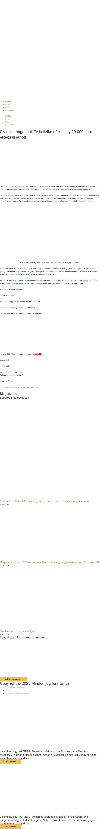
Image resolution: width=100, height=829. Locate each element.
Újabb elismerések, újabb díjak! (18, 631)
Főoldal (8, 101)
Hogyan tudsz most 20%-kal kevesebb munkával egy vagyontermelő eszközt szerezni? (49, 562)
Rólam (7, 104)
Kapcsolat (9, 110)
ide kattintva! (30, 308)
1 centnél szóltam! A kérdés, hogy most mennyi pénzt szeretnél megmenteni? (44, 501)
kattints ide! (37, 354)
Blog (7, 107)
